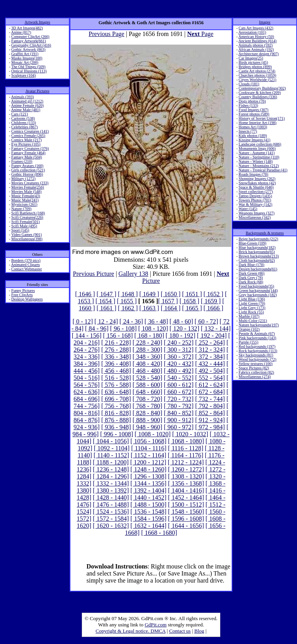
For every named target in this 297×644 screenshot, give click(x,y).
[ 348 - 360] (147, 356)
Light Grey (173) (252, 308)
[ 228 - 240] (147, 342)
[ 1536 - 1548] (148, 511)
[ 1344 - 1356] (148, 483)
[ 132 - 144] (215, 328)
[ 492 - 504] (210, 370)
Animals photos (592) (255, 45)
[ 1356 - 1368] (186, 483)
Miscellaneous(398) (26, 239)
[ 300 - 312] (179, 349)
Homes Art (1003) (253, 127)
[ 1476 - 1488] (111, 504)
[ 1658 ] (190, 301)
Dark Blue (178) (252, 265)
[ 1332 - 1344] (111, 483)
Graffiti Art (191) (24, 54)
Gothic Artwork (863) (28, 49)
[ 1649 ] (149, 294)
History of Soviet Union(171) (262, 118)
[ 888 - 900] (147, 420)
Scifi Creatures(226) (27, 217)
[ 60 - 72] (206, 321)
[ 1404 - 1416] (186, 490)
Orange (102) (249, 329)
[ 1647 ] (107, 294)
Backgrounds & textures (265, 233)
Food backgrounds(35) (256, 286)
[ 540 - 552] (179, 377)
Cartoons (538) (23, 118)
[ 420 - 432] (179, 363)
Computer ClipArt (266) (30, 36)
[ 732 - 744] (210, 399)
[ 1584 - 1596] (148, 518)
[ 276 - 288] (116, 349)
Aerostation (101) (252, 32)
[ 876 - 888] (116, 420)
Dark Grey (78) (251, 277)
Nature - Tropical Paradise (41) (263, 170)
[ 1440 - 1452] (148, 497)
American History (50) (256, 36)
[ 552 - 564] (210, 377)
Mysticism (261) (24, 204)
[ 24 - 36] (131, 321)
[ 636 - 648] (116, 392)
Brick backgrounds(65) (257, 252)
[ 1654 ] (105, 301)
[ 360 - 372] (179, 356)
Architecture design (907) (258, 54)
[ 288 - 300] (147, 349)
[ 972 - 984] (210, 427)
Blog (199, 631)
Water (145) (248, 209)
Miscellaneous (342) (255, 217)
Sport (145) (20, 230)
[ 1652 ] (213, 294)
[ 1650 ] (171, 294)
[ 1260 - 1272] (186, 469)
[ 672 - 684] (210, 392)
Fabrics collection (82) (256, 372)
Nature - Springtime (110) (259, 157)
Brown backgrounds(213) (259, 256)
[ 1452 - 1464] (186, 497)
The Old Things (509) (28, 67)
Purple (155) (248, 342)
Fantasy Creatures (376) (30, 148)
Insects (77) (248, 131)
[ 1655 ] (127, 301)
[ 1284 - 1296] (111, 476)
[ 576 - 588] (116, 384)
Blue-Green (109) (252, 243)
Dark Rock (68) (251, 282)
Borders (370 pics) (25, 260)
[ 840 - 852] (179, 413)
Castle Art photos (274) (257, 71)
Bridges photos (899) (255, 67)
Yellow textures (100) (255, 364)
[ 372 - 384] (210, 356)
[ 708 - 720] (147, 399)
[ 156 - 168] (118, 335)
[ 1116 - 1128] (185, 448)
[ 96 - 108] (123, 328)
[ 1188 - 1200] (110, 462)
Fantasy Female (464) (28, 153)
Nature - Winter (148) (256, 161)
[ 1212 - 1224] (186, 462)
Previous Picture (93, 273)
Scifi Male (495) (24, 226)
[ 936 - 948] (116, 427)
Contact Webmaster (26, 269)
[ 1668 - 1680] (159, 532)
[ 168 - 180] (149, 335)
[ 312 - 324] (210, 349)
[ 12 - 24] (106, 321)
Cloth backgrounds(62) (257, 260)
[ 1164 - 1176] (185, 455)
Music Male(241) (25, 200)
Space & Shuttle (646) (256, 187)
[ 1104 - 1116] (148, 448)
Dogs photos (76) (252, 101)
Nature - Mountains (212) (259, 166)
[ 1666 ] (213, 308)
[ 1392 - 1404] (148, 490)
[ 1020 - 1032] (190, 434)
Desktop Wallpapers (27, 299)
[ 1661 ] (107, 308)
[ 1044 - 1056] (111, 441)
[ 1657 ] (168, 301)
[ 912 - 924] (210, 420)
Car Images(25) (251, 58)
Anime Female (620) (27, 105)
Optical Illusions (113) (29, 71)
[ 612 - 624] (210, 384)
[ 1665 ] (192, 308)
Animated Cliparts (25, 265)
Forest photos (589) (254, 114)
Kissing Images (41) (254, 140)
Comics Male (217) (26, 140)
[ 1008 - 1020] (153, 434)
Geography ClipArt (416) (31, 45)
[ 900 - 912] (179, 420)
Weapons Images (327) (257, 213)
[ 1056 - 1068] (148, 441)
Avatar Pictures (37, 91)
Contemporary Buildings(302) (262, 88)
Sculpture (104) (23, 75)
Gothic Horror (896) (27, 174)
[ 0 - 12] (82, 321)
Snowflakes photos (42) (257, 183)
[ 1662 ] (128, 308)
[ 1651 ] (192, 294)
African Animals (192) (256, 49)
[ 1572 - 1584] (111, 518)
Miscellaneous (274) (255, 376)
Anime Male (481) (25, 110)
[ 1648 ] (128, 294)
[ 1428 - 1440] (111, 497)
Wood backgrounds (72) (257, 359)
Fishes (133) (248, 105)
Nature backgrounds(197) (259, 325)
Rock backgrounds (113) (258, 351)
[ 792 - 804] (210, 406)
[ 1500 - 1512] (186, 504)
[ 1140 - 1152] (111, 455)
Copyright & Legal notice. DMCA (130, 631)
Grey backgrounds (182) (258, 295)
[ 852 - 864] (210, 413)
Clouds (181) (249, 84)
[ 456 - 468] (116, 370)
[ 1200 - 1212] (148, 462)
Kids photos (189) (253, 135)
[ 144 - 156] (86, 335)
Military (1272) (23, 178)
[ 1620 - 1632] (111, 525)
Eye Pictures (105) (25, 144)
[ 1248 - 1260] (148, 469)
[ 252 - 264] (210, 342)
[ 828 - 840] (147, 413)
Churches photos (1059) (257, 75)
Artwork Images (37, 22)
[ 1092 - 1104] (112, 448)
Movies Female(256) (27, 187)
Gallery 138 (133, 273)
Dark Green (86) (252, 273)
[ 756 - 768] (116, 406)
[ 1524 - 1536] (111, 511)
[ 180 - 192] (180, 335)
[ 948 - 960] (147, 427)
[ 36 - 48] (156, 321)
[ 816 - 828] (116, 413)
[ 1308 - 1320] (186, 476)
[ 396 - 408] (116, 363)
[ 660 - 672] (179, 392)
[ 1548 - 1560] (186, 511)
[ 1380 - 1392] (111, 490)
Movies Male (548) (26, 191)
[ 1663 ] (149, 308)
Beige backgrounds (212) (258, 239)
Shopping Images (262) (257, 178)
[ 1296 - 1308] (148, 476)
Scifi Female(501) (25, 221)
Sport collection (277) (256, 191)
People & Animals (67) (257, 333)
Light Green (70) (252, 303)
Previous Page (106, 34)
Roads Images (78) (253, 174)
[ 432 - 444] (210, 363)
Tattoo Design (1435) (255, 196)
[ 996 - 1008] (116, 434)
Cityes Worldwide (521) (257, 79)
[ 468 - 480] (147, 370)
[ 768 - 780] (147, 406)
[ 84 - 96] (96, 328)
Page (200, 34)
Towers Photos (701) (255, 200)
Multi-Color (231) (253, 320)
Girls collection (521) (28, 170)
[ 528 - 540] (147, 377)
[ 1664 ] (171, 308)
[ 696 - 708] (116, 399)
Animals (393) (22, 97)
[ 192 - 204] (212, 335)
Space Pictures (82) (254, 368)
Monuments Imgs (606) (257, 148)
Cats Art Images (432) (256, 28)
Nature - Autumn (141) (257, 153)
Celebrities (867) (24, 127)
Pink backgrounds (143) (257, 338)
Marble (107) (249, 316)
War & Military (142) (255, 204)
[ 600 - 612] (179, 384)
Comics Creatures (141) (30, 131)
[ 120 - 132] (184, 328)
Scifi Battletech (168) (28, 213)
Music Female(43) (25, 196)
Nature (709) (21, 209)
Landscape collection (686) (260, 144)
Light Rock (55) (251, 312)
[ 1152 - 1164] (148, 455)
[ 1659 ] (211, 301)
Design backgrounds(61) (258, 269)
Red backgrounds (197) (257, 346)
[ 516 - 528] (116, 377)
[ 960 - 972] (179, 427)
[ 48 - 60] (181, 321)
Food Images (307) (253, 110)
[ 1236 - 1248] (111, 469)
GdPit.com (156, 625)
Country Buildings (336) (258, 97)
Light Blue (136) (252, 299)
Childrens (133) (23, 123)
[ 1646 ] (85, 294)
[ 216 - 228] (116, 342)
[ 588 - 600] (147, 384)
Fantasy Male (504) (26, 157)
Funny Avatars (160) (27, 166)
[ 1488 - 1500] (148, 504)
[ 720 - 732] (179, 399)
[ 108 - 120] (153, 328)
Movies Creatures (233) (30, 183)
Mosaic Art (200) (24, 62)
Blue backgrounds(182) (257, 247)
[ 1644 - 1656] (186, 525)
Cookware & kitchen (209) (260, 92)
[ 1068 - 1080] (186, 441)
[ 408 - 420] (147, 363)
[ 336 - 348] (116, 356)
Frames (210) (21, 161)
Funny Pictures (23, 290)
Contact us (180, 631)
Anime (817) (21, 32)
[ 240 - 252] (179, 342)
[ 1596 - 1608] (186, 518)
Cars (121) (19, 114)
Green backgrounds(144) (258, 290)
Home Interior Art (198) (257, 123)
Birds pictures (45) (253, 62)
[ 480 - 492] (179, 370)
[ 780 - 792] (179, 406)
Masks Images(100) (26, 58)
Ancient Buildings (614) (257, 41)
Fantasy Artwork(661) (28, 41)
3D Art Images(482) (27, 28)
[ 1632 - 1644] (148, 525)
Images (264, 22)
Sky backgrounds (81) (256, 355)
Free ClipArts (22, 295)
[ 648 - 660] (147, 392)
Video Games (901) (26, 234)
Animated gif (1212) (27, 101)
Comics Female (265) (28, 135)
